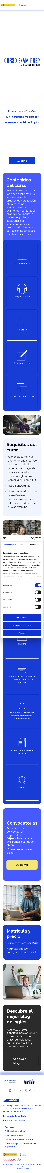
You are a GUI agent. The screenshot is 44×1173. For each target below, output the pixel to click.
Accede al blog (20, 1061)
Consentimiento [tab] (9, 545)
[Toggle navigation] (40, 5)
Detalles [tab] (23, 545)
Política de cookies (14, 1135)
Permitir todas (22, 618)
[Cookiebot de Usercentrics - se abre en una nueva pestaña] (31, 538)
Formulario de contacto (14, 1116)
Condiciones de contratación (19, 1139)
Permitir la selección (22, 625)
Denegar (21, 633)
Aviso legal (10, 1127)
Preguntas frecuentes (14, 1120)
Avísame (22, 160)
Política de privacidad (15, 1131)
